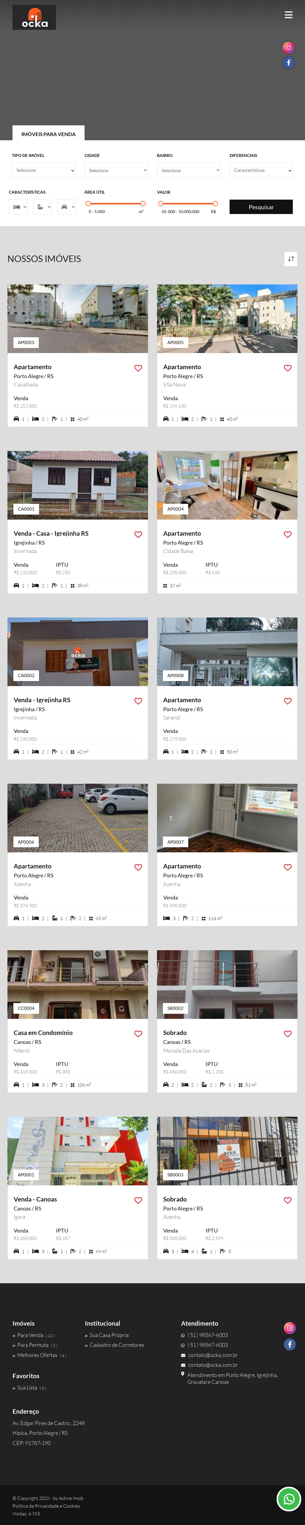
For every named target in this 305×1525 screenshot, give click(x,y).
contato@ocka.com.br (209, 1355)
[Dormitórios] (18, 206)
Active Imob (71, 1498)
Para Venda (34, 1335)
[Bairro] (189, 170)
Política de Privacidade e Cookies (46, 1506)
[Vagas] (66, 206)
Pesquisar (261, 206)
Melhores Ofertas (39, 1355)
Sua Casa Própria (107, 1335)
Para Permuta (35, 1344)
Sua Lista (29, 1387)
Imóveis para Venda (48, 134)
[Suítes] (42, 206)
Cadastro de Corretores (114, 1344)
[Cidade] (116, 170)
